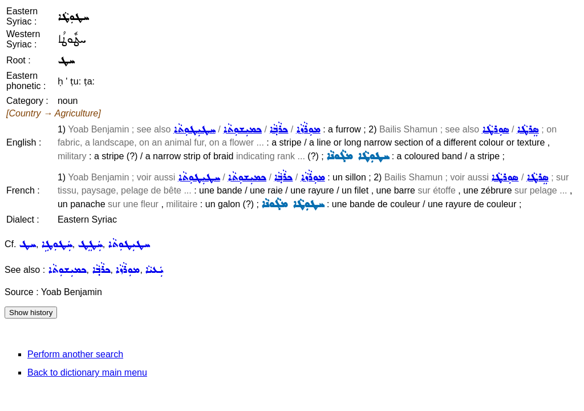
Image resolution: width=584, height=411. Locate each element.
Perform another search (75, 354)
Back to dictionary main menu (87, 372)
